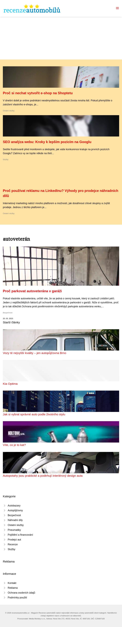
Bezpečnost (7, 313)
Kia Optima (10, 383)
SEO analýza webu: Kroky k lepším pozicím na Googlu (47, 142)
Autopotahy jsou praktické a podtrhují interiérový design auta (43, 475)
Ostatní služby (8, 111)
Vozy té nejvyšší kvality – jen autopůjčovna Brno (34, 353)
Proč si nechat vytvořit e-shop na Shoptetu (38, 93)
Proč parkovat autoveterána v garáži (32, 291)
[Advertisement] (61, 38)
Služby (5, 159)
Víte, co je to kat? (14, 445)
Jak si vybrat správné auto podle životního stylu (34, 414)
